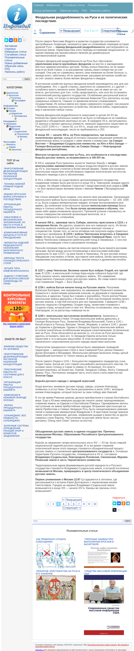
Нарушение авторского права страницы (102, 645)
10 (94, 504)
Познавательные (98, 5)
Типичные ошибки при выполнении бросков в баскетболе (99, 542)
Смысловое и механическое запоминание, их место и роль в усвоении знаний (14, 222)
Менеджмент (10, 121)
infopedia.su (39, 650)
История (10, 108)
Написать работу (15, 71)
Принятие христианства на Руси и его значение (58, 572)
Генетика (16, 98)
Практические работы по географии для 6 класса (13, 373)
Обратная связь (14, 66)
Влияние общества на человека (15, 347)
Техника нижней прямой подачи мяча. (14, 186)
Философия (9, 142)
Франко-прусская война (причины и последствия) (14, 197)
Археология (12, 93)
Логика (12, 111)
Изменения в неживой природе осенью (14, 397)
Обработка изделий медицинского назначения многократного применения (15, 247)
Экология (16, 149)
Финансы (11, 144)
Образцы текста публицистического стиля (16, 260)
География (19, 100)
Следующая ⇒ (111, 30)
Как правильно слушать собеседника (51, 540)
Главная (38, 5)
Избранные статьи (15, 51)
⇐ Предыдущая (70, 30)
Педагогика (14, 126)
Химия (12, 147)
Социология (20, 131)
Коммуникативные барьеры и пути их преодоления (15, 235)
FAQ (7, 69)
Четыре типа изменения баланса (16, 269)
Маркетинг (17, 113)
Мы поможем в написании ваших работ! (16, 325)
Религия (16, 129)
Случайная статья (15, 54)
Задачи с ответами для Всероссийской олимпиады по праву (16, 280)
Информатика (10, 106)
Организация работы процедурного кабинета (12, 208)
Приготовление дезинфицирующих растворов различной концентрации (15, 173)
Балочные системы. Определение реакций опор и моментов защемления (16, 430)
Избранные (53, 5)
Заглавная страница (10, 47)
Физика (23, 136)
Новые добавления (16, 63)
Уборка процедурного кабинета (12, 408)
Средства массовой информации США (105, 572)
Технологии (23, 134)
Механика (11, 124)
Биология (14, 95)
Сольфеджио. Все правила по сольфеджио (14, 418)
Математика (20, 116)
